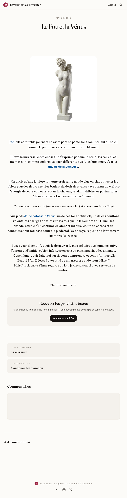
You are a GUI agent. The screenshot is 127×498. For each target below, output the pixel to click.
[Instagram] (64, 489)
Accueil (112, 5)
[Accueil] (22, 4)
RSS (57, 489)
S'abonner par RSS (63, 318)
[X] (70, 489)
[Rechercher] (121, 5)
